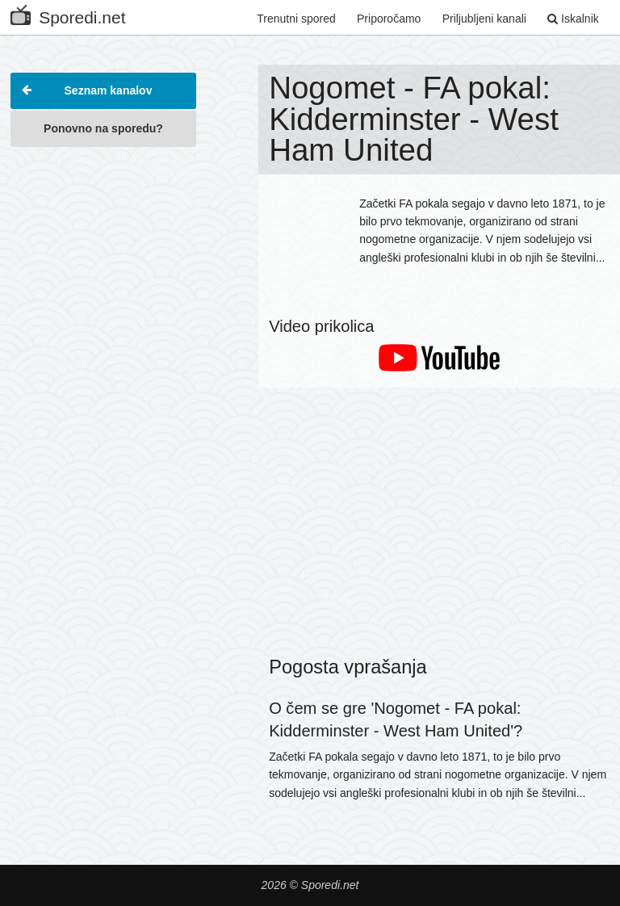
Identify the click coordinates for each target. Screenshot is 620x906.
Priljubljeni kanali (484, 18)
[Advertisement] (103, 237)
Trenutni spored (296, 18)
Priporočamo (389, 18)
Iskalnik (573, 18)
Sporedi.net (67, 14)
